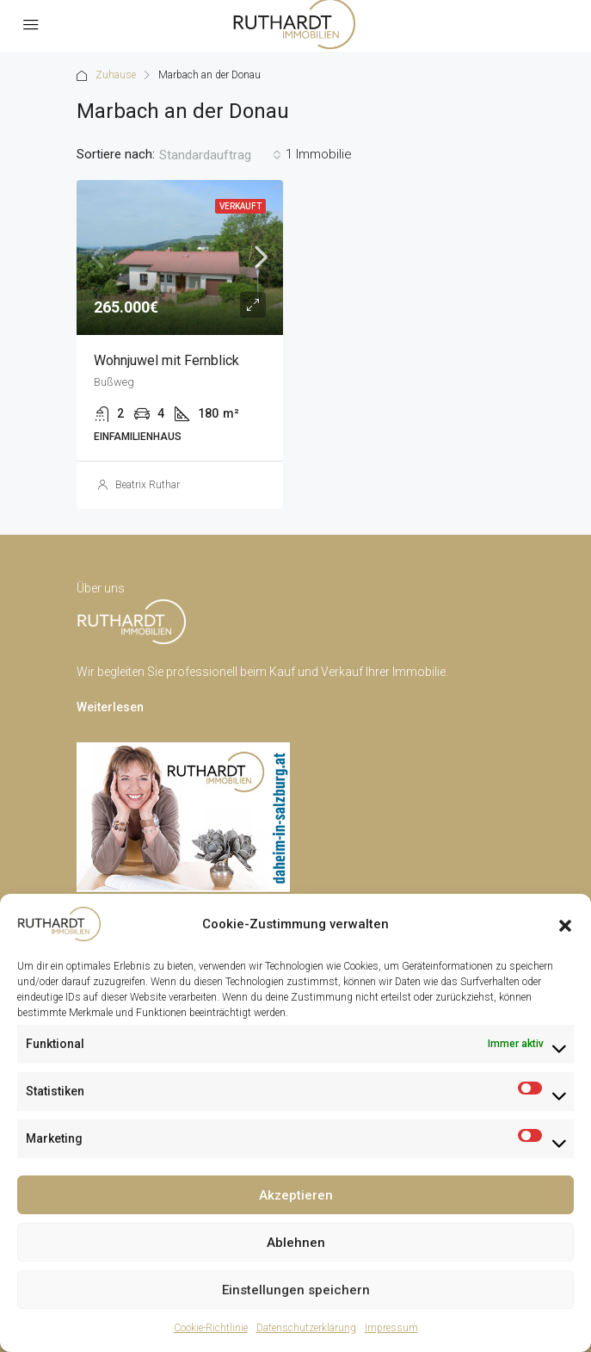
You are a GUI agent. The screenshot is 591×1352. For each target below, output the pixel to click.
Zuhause (115, 75)
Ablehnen (296, 1242)
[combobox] (220, 155)
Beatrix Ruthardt (152, 485)
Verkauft (240, 206)
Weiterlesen (110, 707)
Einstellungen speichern (296, 1290)
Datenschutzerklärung (306, 1328)
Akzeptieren (296, 1195)
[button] (565, 924)
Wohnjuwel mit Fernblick (166, 360)
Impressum (391, 1328)
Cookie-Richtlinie (211, 1328)
